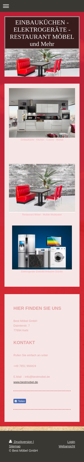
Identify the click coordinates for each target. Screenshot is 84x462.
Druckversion (21, 442)
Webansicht (67, 446)
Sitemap (14, 446)
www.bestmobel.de (25, 382)
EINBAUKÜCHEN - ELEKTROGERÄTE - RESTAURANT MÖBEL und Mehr (42, 33)
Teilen (19, 401)
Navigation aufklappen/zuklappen (42, 6)
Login (71, 442)
